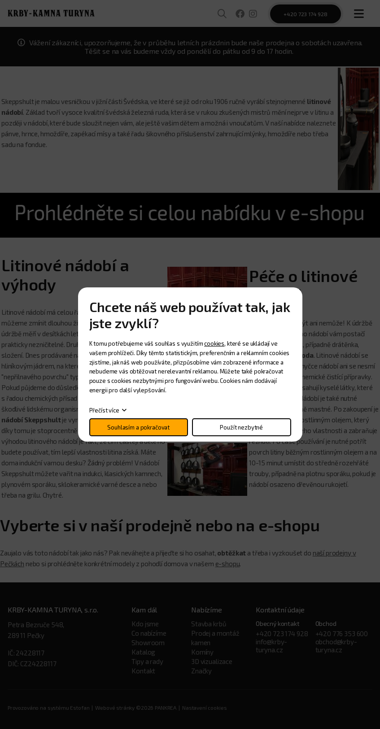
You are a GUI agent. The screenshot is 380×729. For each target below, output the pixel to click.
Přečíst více (104, 410)
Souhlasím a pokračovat (138, 427)
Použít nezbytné (241, 427)
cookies (214, 343)
